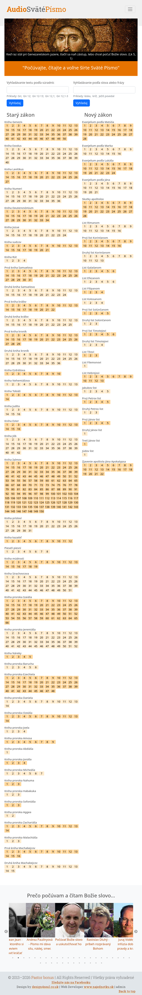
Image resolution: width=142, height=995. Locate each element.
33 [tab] (96, 963)
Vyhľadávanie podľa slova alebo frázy (98, 83)
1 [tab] (13, 958)
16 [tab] (96, 958)
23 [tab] (40, 963)
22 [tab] (129, 958)
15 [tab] (90, 958)
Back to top (127, 991)
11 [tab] (68, 958)
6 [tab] (40, 958)
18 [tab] (107, 958)
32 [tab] (90, 963)
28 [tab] (68, 963)
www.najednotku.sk (99, 987)
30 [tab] (79, 963)
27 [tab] (63, 963)
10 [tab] (63, 958)
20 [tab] (118, 958)
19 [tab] (112, 958)
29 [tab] (74, 963)
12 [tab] (74, 958)
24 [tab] (46, 963)
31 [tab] (85, 963)
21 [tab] (124, 958)
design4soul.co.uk (45, 987)
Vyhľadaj (15, 103)
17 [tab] (101, 958)
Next (136, 932)
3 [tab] (24, 958)
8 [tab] (51, 958)
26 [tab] (57, 963)
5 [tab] (35, 958)
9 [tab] (57, 958)
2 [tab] (18, 958)
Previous (6, 932)
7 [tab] (46, 958)
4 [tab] (29, 958)
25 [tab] (51, 963)
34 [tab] (101, 963)
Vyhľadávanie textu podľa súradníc (30, 83)
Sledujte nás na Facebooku (71, 982)
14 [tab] (85, 958)
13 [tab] (79, 958)
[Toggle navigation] (130, 9)
